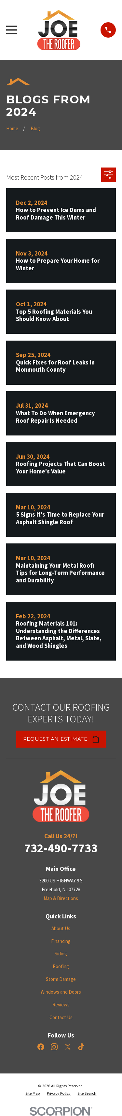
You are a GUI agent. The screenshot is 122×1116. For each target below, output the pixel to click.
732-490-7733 (61, 848)
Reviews (61, 1004)
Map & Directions (61, 898)
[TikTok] (81, 1046)
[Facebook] (40, 1046)
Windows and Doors (61, 992)
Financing (61, 941)
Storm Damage (61, 979)
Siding (61, 953)
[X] (67, 1046)
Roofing (61, 966)
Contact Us (61, 1017)
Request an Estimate (61, 739)
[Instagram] (54, 1046)
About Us (60, 928)
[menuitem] (32, 1093)
